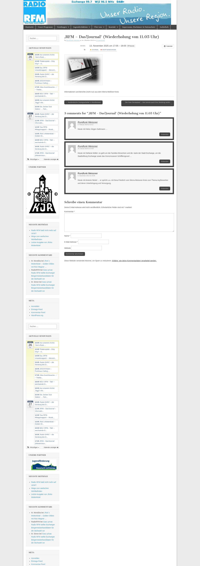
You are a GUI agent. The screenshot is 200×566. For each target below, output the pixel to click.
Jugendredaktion (80, 27)
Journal (94, 49)
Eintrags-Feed (36, 309)
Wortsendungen (108, 49)
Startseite (29, 27)
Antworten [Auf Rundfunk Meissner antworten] (164, 134)
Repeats (131, 46)
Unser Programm (45, 27)
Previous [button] (29, 194)
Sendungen (62, 27)
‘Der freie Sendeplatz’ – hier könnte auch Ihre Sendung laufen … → (148, 103)
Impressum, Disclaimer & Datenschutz (138, 27)
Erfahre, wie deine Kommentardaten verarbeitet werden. (134, 261)
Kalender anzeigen (51, 159)
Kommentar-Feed (38, 312)
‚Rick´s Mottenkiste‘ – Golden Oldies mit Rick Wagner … (42, 264)
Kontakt (112, 27)
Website (67, 248)
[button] (33, 159)
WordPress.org (37, 315)
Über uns (98, 27)
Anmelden (35, 306)
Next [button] (56, 194)
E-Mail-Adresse (71, 242)
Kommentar (69, 212)
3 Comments (100, 40)
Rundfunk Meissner (73, 40)
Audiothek (164, 27)
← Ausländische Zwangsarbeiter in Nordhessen (83, 102)
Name (67, 236)
